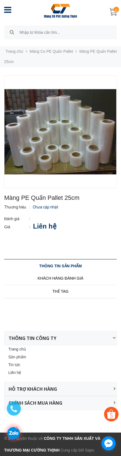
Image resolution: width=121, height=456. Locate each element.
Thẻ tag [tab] (60, 291)
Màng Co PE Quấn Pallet (51, 51)
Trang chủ (17, 349)
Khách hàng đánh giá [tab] (61, 278)
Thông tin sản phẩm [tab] (60, 266)
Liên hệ (14, 372)
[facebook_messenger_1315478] (108, 443)
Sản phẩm (17, 357)
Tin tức (14, 365)
